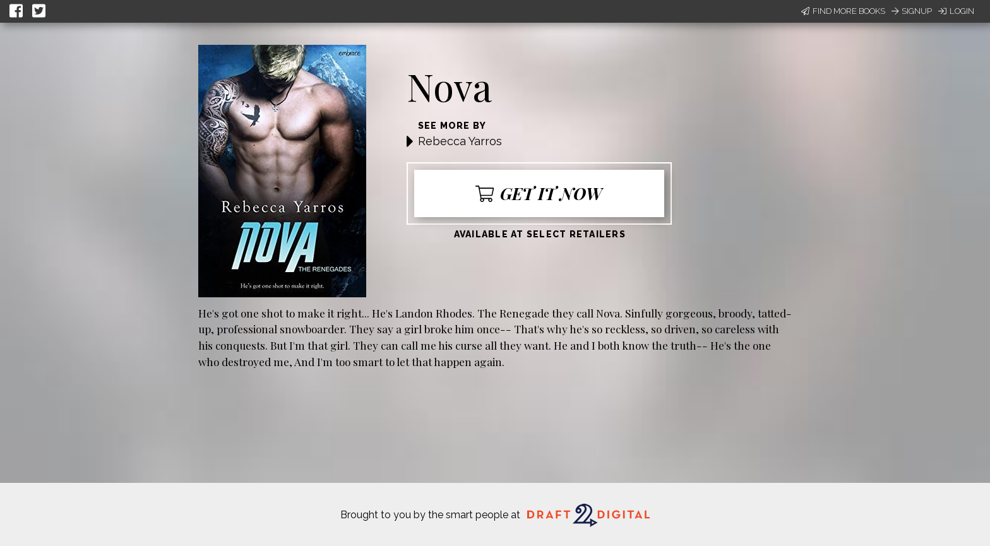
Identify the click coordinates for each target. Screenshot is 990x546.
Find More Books (843, 11)
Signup (912, 11)
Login (956, 11)
